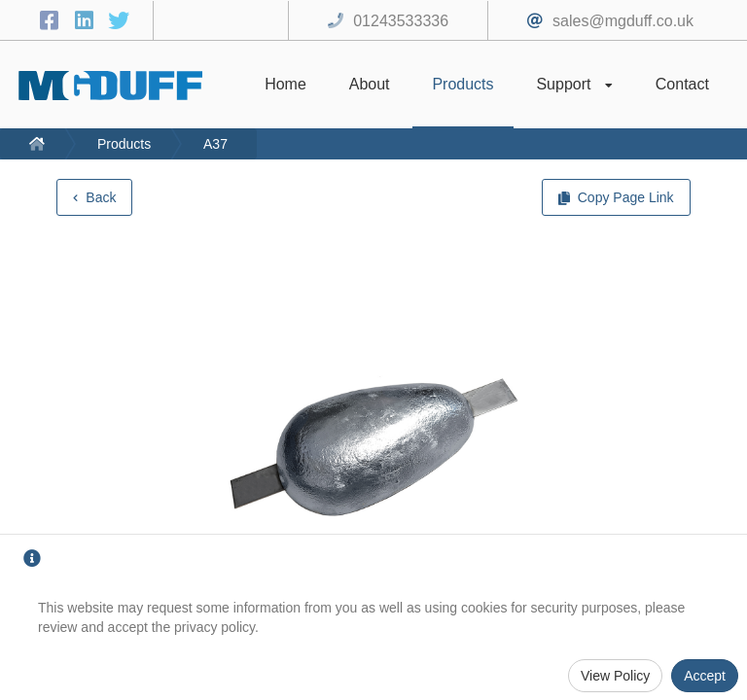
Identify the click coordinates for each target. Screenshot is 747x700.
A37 (215, 144)
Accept (705, 675)
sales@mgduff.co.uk (623, 21)
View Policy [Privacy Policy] (615, 675)
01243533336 (400, 21)
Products (124, 144)
